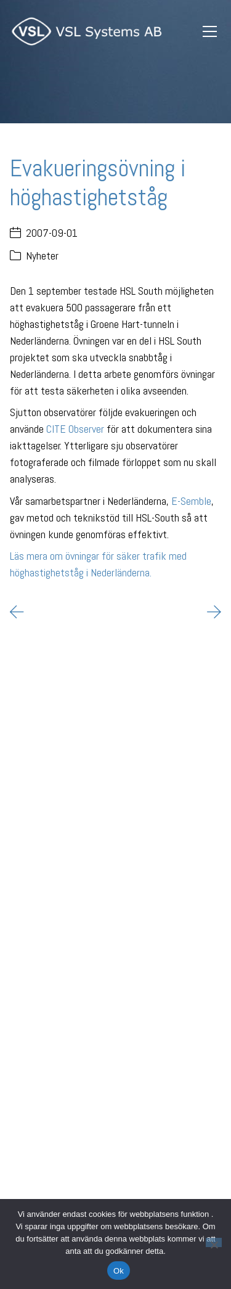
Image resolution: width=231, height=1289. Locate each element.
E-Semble (191, 501)
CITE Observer (75, 429)
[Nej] (214, 1242)
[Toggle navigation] (209, 32)
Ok (118, 1270)
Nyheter (42, 255)
